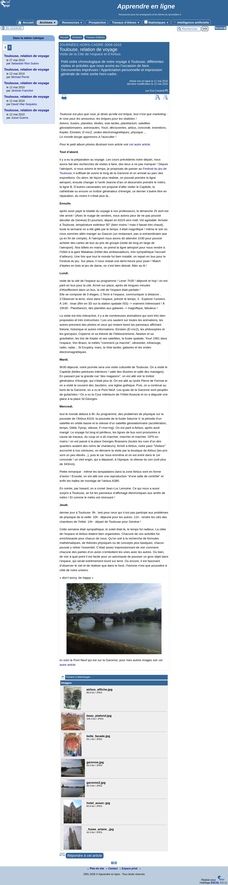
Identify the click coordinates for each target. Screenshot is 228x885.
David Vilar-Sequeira (24, 104)
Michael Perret (20, 77)
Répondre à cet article (84, 856)
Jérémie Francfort (22, 90)
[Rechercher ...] (189, 29)
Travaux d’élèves (125, 22)
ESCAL (215, 882)
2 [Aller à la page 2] (9, 47)
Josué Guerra (19, 117)
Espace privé (129, 868)
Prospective (96, 22)
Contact (112, 868)
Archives (47, 22)
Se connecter (14, 28)
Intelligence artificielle (191, 22)
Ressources (71, 22)
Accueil (26, 22)
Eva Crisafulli (157, 90)
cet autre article (139, 144)
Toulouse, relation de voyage (26, 56)
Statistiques (156, 22)
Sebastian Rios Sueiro (25, 63)
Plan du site (96, 868)
